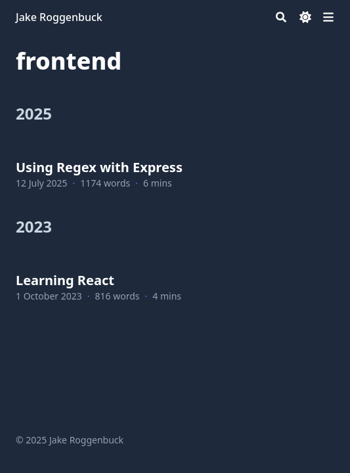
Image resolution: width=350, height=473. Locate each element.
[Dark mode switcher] (305, 17)
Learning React (65, 280)
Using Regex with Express (99, 167)
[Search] (281, 17)
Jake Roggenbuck (59, 17)
